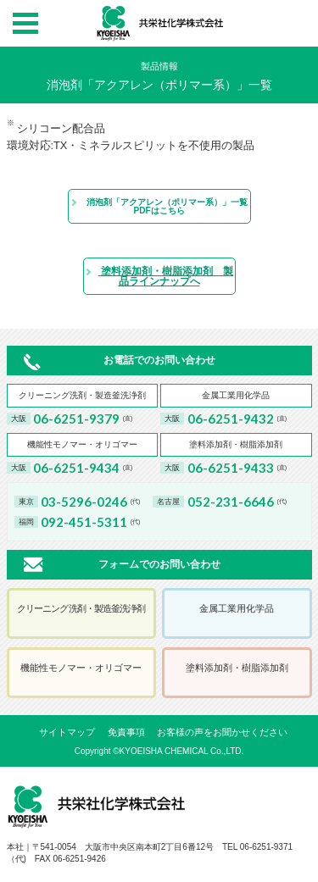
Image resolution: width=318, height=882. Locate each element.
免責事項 (126, 732)
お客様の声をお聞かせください (222, 732)
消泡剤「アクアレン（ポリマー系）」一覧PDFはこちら (159, 206)
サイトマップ (67, 732)
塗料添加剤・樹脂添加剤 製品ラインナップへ (159, 276)
